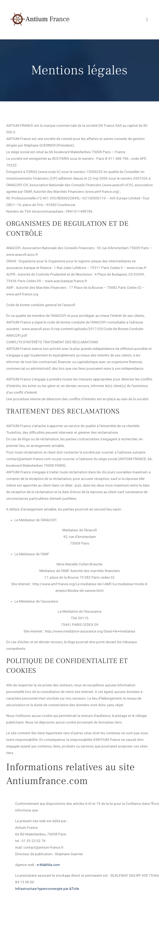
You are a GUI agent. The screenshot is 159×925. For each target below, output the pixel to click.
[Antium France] (39, 6)
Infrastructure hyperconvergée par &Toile (47, 889)
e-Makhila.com (48, 865)
